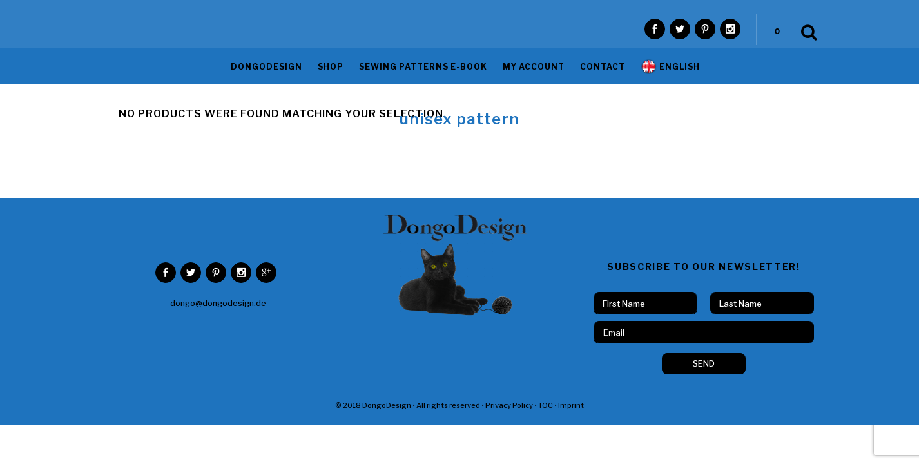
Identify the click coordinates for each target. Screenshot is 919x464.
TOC (545, 387)
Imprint (571, 387)
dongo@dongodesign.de (218, 285)
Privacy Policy (509, 387)
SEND (704, 345)
